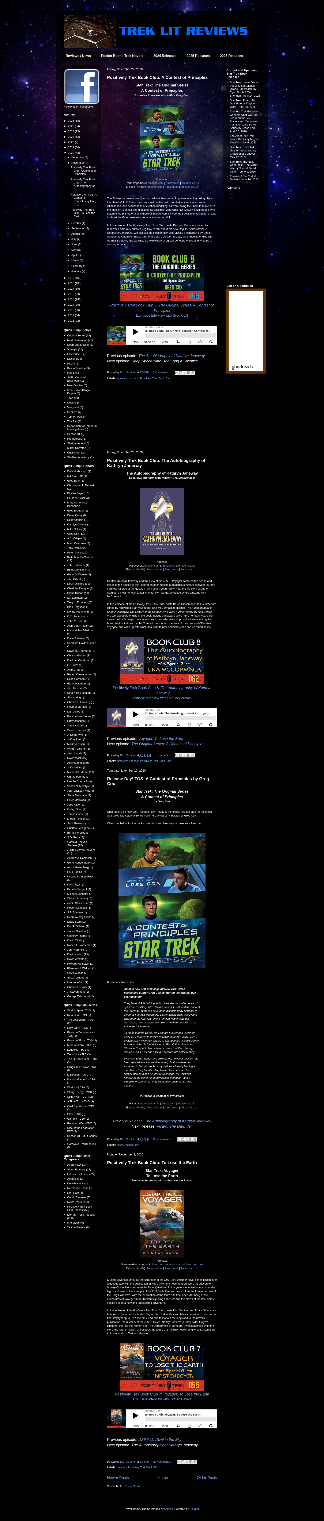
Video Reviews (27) (79, 1169)
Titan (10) (73, 397)
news (120, 1144)
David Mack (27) (77, 758)
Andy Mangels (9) (78, 762)
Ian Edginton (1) (77, 597)
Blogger (194, 1508)
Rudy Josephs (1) (78, 720)
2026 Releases (231, 56)
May (74, 249)
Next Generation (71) (80, 340)
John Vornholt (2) (77, 949)
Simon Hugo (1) (76, 697)
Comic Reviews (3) (78, 1197)
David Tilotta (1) (76, 940)
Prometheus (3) (76, 438)
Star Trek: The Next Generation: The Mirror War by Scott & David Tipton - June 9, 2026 (243, 166)
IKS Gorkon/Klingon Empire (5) (79, 392)
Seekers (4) (74, 412)
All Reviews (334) (77, 1164)
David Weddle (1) (77, 959)
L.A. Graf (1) (74, 665)
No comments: (162, 1139)
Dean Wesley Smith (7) (81, 917)
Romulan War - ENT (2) (81, 1123)
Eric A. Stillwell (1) (78, 926)
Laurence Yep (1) (77, 982)
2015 (71, 299)
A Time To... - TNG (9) (80, 1101)
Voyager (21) (75, 349)
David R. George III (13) (81, 650)
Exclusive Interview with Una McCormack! (162, 698)
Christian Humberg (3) (80, 702)
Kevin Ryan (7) (76, 884)
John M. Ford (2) (77, 621)
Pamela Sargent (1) (79, 889)
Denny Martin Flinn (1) (80, 611)
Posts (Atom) (132, 1486)
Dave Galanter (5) (78, 638)
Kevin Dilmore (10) (78, 583)
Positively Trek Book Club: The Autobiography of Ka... (83, 184)
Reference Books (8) (79, 1188)
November (78, 162)
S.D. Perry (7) (75, 837)
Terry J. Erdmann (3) (79, 602)
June (74, 244)
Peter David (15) (77, 552)
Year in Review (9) (78, 1227)
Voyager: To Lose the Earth (161, 739)
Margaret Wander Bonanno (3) (77, 504)
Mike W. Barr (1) (77, 476)
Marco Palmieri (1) (78, 818)
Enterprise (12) (76, 354)
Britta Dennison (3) (78, 569)
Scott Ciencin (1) (77, 519)
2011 (71, 320)
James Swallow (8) (78, 931)
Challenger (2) (75, 452)
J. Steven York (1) (78, 991)
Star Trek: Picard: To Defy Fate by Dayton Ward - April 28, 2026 (243, 103)
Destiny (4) (73, 402)
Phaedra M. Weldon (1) (81, 968)
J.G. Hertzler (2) (77, 688)
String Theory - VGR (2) (81, 1092)
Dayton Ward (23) (78, 954)
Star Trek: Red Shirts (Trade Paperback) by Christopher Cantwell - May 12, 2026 (243, 152)
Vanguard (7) (75, 407)
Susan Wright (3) (77, 977)
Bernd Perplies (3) (78, 832)
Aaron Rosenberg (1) (80, 867)
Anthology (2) (75, 1178)
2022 (71, 142)
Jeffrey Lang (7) (76, 739)
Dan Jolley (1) (75, 711)
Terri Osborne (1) (77, 814)
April (74, 255)
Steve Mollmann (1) (79, 795)
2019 (71, 277)
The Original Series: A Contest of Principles (167, 744)
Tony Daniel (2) (76, 547)
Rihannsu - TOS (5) (79, 1015)
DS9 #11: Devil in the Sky (159, 1439)
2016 (71, 294)
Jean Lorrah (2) (76, 753)
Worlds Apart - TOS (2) (81, 1010)
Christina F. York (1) (79, 987)
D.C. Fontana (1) (77, 616)
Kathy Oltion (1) (76, 809)
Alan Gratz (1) (75, 669)
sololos (168, 1508)
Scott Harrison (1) (78, 678)
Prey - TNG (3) (76, 1114)
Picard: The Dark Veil (174, 1126)
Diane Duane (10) (78, 593)
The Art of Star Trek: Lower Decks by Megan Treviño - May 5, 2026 (244, 139)
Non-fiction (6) (75, 1192)
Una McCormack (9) (79, 781)
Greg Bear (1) (75, 480)
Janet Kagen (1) (77, 725)
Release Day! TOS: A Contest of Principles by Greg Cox (83, 199)
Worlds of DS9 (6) (78, 1087)
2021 (71, 147)
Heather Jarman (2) (79, 706)
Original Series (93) (79, 335)
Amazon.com (155, 183)
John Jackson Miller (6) (81, 790)
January (76, 271)
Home (163, 1478)
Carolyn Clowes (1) (79, 524)
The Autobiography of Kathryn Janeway (171, 356)
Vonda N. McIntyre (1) (80, 786)
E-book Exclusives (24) (81, 1174)
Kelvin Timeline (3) (78, 368)
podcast (134, 378)
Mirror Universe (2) (78, 447)
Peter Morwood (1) (78, 800)
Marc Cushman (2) (78, 543)
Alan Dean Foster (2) (80, 625)
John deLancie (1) (78, 565)
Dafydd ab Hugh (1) (79, 471)
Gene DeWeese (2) (79, 574)
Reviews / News (78, 56)
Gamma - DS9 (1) (78, 1118)
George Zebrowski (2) (80, 996)
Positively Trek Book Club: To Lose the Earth (152, 1162)
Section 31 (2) (75, 434)
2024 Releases (164, 56)
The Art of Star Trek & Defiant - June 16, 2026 (244, 178)
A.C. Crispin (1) (76, 538)
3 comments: (161, 372)
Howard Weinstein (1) (80, 963)
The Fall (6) (74, 421)
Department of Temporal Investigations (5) (82, 427)
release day (132, 1144)
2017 (71, 288)
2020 (71, 152)
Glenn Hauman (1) (78, 683)
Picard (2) (73, 363)
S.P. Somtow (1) (77, 912)
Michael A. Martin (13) (80, 772)
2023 (71, 136)
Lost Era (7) (74, 372)
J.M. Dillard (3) (76, 579)
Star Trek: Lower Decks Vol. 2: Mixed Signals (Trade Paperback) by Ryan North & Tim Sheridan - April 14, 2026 (245, 89)
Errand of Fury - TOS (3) (82, 1040)
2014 (71, 304)
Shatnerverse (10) (78, 443)
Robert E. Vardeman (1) (81, 945)
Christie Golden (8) (78, 655)
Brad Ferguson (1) (78, 607)
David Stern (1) (76, 921)
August (76, 233)
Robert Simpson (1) (79, 907)
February (77, 265)
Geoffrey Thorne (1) (79, 935)
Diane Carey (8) (77, 515)
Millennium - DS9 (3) (79, 1074)
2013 (71, 310)
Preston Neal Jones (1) (81, 716)
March (75, 260)
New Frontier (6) (77, 385)
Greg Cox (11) (75, 533)
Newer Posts (118, 1478)
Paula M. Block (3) (78, 497)
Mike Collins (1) (76, 529)
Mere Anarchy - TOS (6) (81, 1045)
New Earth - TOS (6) (79, 1027)
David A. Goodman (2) (80, 660)
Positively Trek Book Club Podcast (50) (79, 1208)
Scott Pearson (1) (77, 823)
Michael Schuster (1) (79, 893)
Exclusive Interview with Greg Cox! (162, 315)
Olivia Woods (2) (77, 972)
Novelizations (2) (77, 1183)
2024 (71, 131)
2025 (71, 126)
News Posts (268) (78, 1202)
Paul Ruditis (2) (76, 871)
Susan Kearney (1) (78, 730)
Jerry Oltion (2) (76, 804)
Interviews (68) (76, 1222)
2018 (71, 283)
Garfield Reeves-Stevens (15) (77, 843)
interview (122, 378)
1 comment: (162, 755)
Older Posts (207, 1478)
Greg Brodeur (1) (77, 510)
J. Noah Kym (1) (77, 734)
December (78, 157)
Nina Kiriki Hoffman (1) (81, 692)
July (74, 239)
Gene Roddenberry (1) (81, 862)
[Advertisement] (162, 415)
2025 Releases (198, 56)
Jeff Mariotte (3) (76, 767)
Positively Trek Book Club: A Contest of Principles (157, 77)
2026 (71, 120)
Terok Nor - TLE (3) (79, 1054)
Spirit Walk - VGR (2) (80, 1096)
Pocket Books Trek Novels (122, 56)
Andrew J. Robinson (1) (81, 858)
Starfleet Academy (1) (80, 457)
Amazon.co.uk (190, 183)
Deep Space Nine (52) (80, 344)
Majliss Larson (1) (78, 744)
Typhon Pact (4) (77, 416)
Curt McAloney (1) (78, 776)
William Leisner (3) (78, 748)
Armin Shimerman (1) (80, 903)
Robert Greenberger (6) (81, 674)
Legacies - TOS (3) (78, 1049)
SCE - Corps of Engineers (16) (76, 379)
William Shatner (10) (79, 898)
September (78, 228)
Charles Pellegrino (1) (80, 828)
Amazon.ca (172, 183)
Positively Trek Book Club (155, 378)
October (76, 223)
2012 (71, 315)
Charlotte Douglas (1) (80, 588)
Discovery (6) (75, 358)
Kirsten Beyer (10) (78, 493)
